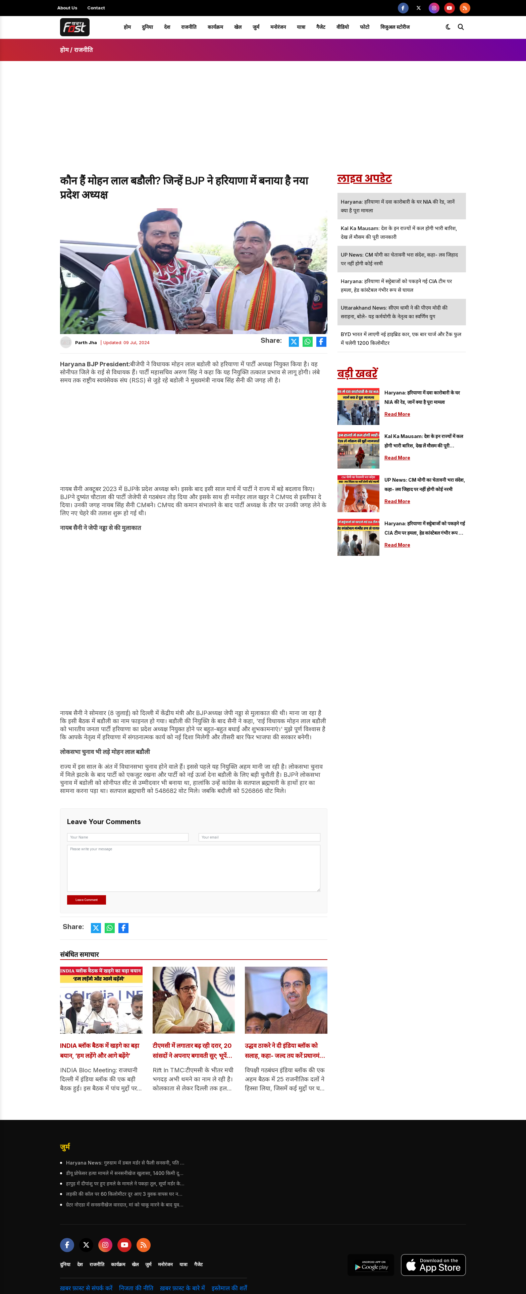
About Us (67, 7)
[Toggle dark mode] (448, 27)
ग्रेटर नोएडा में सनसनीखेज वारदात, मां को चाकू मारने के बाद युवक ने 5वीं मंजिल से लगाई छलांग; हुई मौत (124, 1205)
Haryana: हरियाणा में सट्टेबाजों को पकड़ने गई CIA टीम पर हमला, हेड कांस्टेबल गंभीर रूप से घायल (424, 529)
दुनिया (147, 27)
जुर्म (256, 27)
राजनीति (189, 27)
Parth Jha (86, 342)
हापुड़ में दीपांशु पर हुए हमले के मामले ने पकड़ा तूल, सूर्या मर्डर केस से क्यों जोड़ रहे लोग (124, 1184)
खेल (238, 27)
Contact (96, 7)
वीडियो (342, 27)
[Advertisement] (263, 123)
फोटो (364, 27)
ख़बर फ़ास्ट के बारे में (182, 1289)
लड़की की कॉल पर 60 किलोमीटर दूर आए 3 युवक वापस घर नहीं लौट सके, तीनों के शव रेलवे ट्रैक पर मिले (124, 1195)
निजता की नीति (136, 1289)
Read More (397, 414)
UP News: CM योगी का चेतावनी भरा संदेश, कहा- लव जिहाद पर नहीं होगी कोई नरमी (424, 484)
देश (167, 27)
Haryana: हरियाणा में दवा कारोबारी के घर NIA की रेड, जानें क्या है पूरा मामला (422, 397)
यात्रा (301, 27)
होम (127, 27)
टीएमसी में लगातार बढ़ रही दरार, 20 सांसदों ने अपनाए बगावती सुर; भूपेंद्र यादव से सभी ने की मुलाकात (194, 1051)
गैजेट (320, 27)
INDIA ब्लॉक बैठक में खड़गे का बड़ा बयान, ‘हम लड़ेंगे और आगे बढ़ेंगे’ (98, 1051)
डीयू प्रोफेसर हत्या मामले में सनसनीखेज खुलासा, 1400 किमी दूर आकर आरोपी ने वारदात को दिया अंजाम (124, 1174)
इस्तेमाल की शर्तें (229, 1289)
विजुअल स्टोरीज (395, 27)
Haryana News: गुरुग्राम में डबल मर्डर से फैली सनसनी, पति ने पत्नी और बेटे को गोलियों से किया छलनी (124, 1163)
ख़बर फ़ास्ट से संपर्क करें (86, 1289)
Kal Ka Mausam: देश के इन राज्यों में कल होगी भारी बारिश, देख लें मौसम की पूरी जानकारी (423, 441)
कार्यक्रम (215, 27)
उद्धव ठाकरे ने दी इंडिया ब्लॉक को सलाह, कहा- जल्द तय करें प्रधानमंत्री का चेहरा (285, 1051)
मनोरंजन (278, 27)
